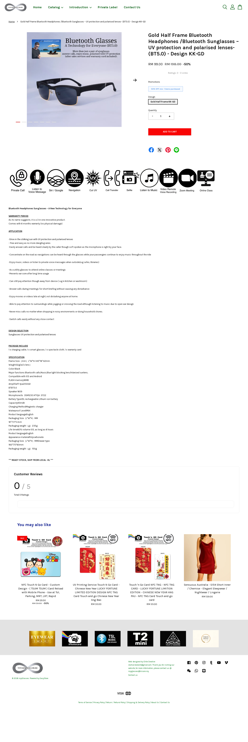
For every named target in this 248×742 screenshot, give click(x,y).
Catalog (56, 7)
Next (135, 80)
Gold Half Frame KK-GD (163, 101)
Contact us (133, 675)
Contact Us (132, 7)
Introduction (80, 7)
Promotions (154, 82)
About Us (155, 702)
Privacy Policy (99, 702)
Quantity (152, 110)
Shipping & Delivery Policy (138, 702)
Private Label (107, 7)
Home (37, 7)
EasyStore (44, 678)
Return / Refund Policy (115, 702)
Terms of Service (85, 702)
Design (151, 97)
